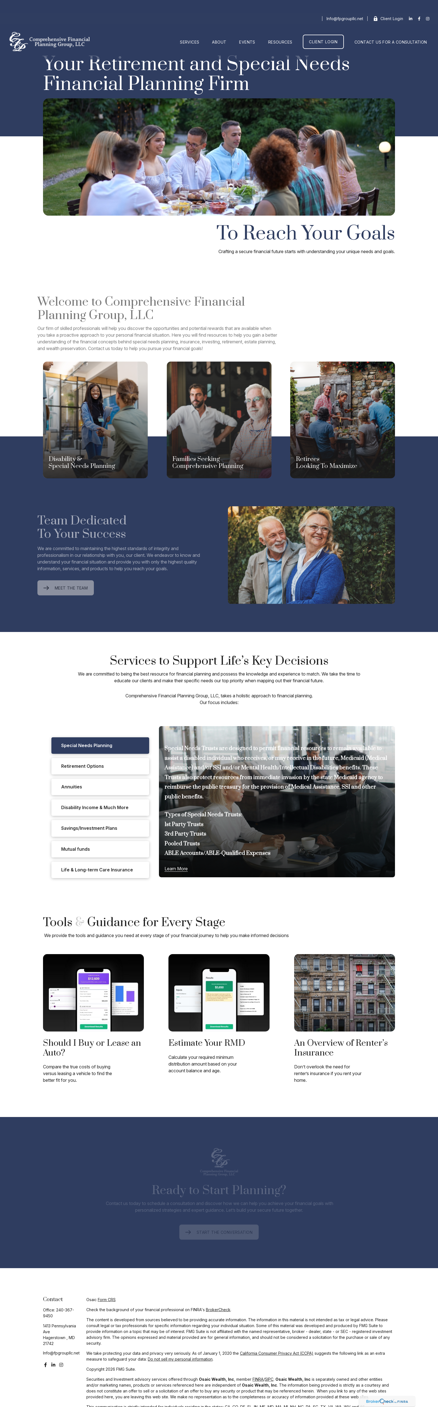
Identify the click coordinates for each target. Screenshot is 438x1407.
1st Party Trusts (184, 824)
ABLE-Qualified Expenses (237, 853)
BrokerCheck (218, 1309)
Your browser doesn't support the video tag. (219, 157)
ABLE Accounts (184, 853)
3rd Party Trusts (185, 834)
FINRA (258, 1379)
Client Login (388, 5)
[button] (189, 29)
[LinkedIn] (410, 5)
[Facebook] (419, 5)
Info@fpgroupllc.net (345, 5)
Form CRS (107, 1299)
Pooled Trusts (182, 843)
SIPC (269, 1379)
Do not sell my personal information (180, 1359)
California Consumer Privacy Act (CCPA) (276, 1353)
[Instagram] (61, 1364)
